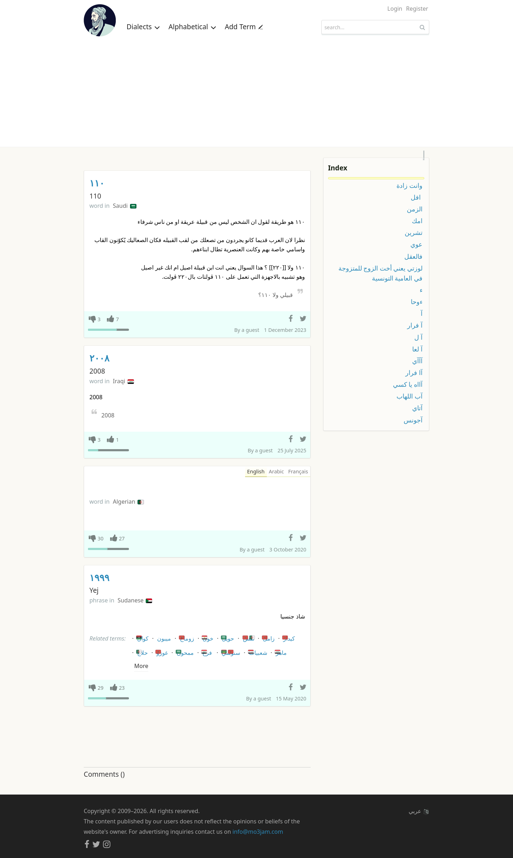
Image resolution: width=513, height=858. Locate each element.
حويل (227, 637)
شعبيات (257, 651)
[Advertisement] (256, 93)
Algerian (128, 501)
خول (207, 637)
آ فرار (415, 325)
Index (337, 168)
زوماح (186, 637)
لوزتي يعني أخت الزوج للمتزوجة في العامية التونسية (380, 273)
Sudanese (135, 600)
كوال (142, 637)
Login (394, 8)
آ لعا (417, 349)
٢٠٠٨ (99, 358)
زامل (268, 637)
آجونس (413, 420)
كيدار (288, 637)
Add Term (244, 26)
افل (417, 197)
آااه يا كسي (408, 384)
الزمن (415, 209)
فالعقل (413, 256)
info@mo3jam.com (258, 832)
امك (417, 220)
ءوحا (417, 301)
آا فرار (414, 372)
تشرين (414, 232)
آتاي (417, 408)
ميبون (164, 638)
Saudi (124, 206)
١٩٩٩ (99, 577)
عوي (416, 244)
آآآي (417, 360)
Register (417, 8)
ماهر (280, 651)
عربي (419, 811)
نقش (248, 637)
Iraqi (123, 381)
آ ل (418, 337)
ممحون (184, 651)
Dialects (143, 26)
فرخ (206, 651)
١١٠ (96, 183)
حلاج (141, 651)
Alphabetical (192, 26)
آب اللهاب (410, 396)
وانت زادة (410, 185)
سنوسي (229, 651)
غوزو (161, 651)
